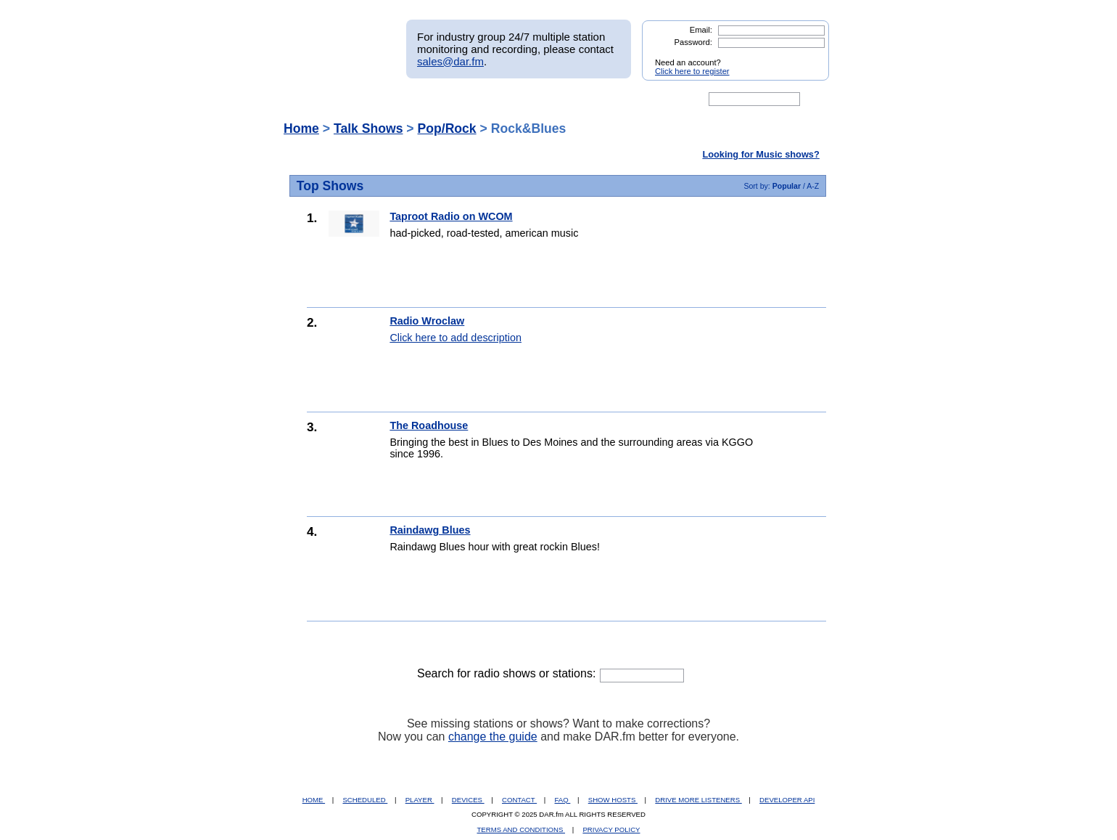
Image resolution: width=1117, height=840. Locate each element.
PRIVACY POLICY (611, 829)
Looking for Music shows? (760, 154)
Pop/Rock (447, 128)
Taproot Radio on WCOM (450, 216)
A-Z (813, 186)
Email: (701, 29)
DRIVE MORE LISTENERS (698, 800)
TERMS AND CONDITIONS (521, 829)
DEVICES (468, 800)
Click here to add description (455, 337)
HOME (313, 800)
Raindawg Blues (429, 530)
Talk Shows (368, 128)
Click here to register (692, 71)
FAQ (563, 800)
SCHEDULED (364, 800)
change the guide (492, 736)
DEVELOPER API (787, 800)
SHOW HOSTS (613, 800)
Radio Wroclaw (426, 321)
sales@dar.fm (450, 61)
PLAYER (419, 800)
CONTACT (519, 800)
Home (301, 128)
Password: (693, 42)
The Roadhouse (428, 425)
